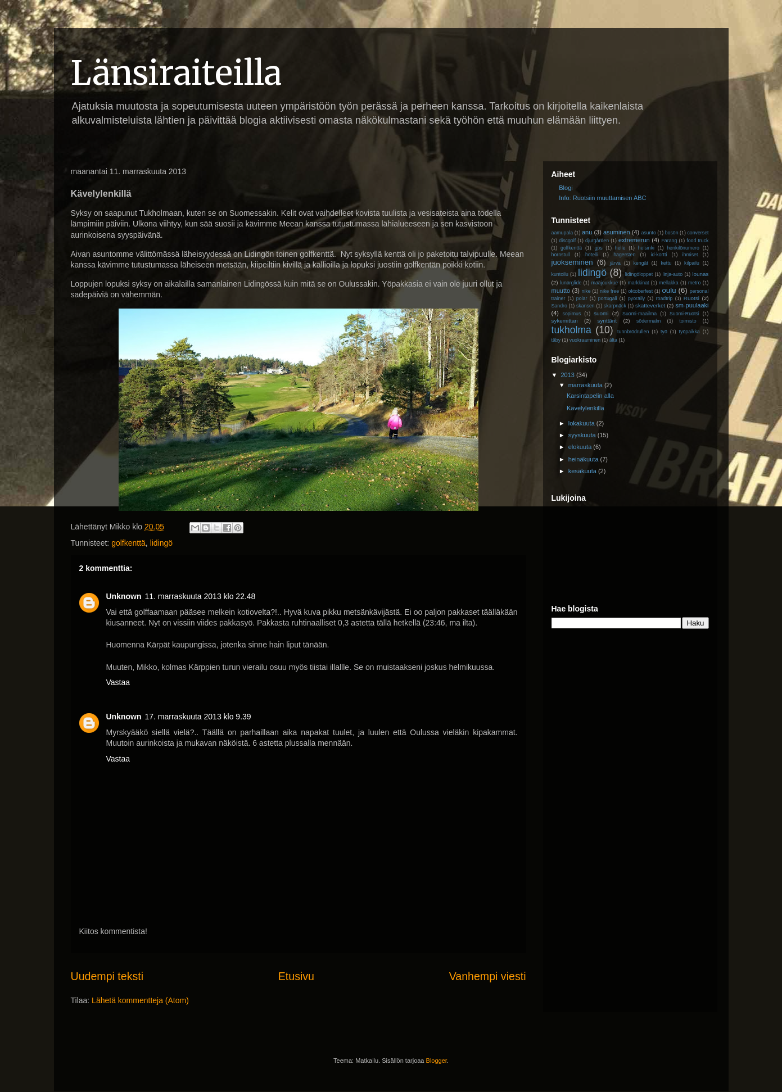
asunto (648, 232)
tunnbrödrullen (633, 331)
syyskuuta (583, 435)
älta (613, 340)
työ (664, 331)
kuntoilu (560, 274)
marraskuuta (586, 385)
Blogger (436, 1060)
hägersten (624, 254)
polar (581, 298)
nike (585, 291)
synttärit (607, 321)
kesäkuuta (583, 471)
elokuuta (581, 446)
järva (615, 263)
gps (598, 248)
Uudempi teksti (107, 976)
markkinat (638, 283)
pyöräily (636, 298)
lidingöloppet (639, 274)
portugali (607, 298)
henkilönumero (683, 248)
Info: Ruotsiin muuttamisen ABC (602, 197)
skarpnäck (615, 306)
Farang (669, 240)
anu (587, 232)
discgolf (567, 240)
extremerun (634, 240)
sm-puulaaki (691, 305)
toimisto (687, 321)
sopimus (572, 313)
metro (694, 283)
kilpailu (691, 263)
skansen (585, 306)
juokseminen (572, 262)
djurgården (597, 240)
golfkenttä (128, 542)
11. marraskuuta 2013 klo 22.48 (200, 596)
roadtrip (664, 298)
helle (620, 248)
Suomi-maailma (639, 313)
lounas (700, 274)
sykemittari (565, 321)
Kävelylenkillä (585, 408)
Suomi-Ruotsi (684, 313)
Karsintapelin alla (590, 395)
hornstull (561, 254)
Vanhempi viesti (487, 976)
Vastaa (118, 682)
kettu (666, 263)
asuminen (616, 232)
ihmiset (690, 254)
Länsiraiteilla (176, 73)
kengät (640, 263)
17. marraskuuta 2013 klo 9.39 (198, 716)
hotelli (591, 254)
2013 (569, 374)
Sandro (559, 306)
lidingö (161, 542)
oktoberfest (641, 291)
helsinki (646, 248)
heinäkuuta (584, 459)
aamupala (562, 232)
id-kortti (659, 254)
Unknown (124, 596)
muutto (561, 290)
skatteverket (650, 305)
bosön (672, 232)
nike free (609, 291)
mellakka (669, 283)
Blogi (565, 187)
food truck (697, 240)
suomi (601, 313)
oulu (669, 290)
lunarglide (570, 283)
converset (697, 232)
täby (556, 340)
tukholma (571, 330)
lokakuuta (582, 423)
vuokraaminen (584, 340)
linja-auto (672, 274)
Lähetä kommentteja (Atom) (140, 1000)
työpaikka (689, 331)
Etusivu (296, 976)
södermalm (648, 321)
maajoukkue (604, 283)
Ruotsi (691, 298)
